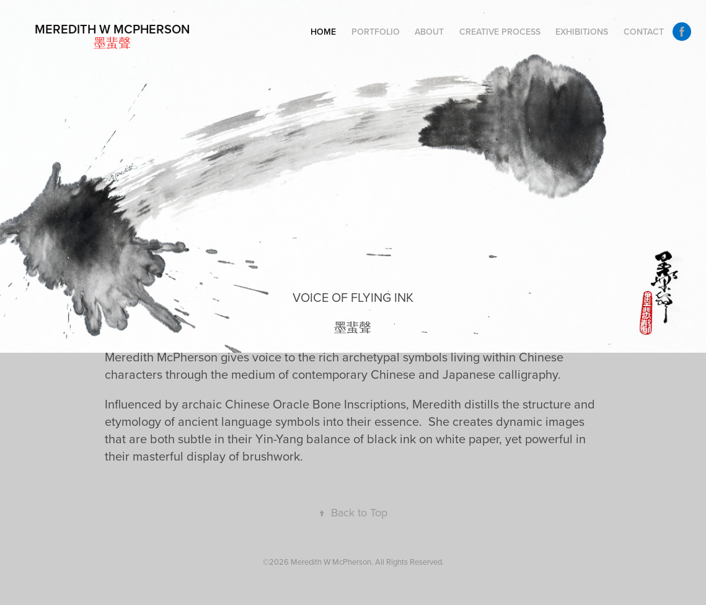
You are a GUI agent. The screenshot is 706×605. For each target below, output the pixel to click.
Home (323, 31)
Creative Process (500, 31)
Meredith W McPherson (112, 29)
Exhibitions (581, 31)
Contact (644, 31)
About (429, 31)
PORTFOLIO (375, 31)
